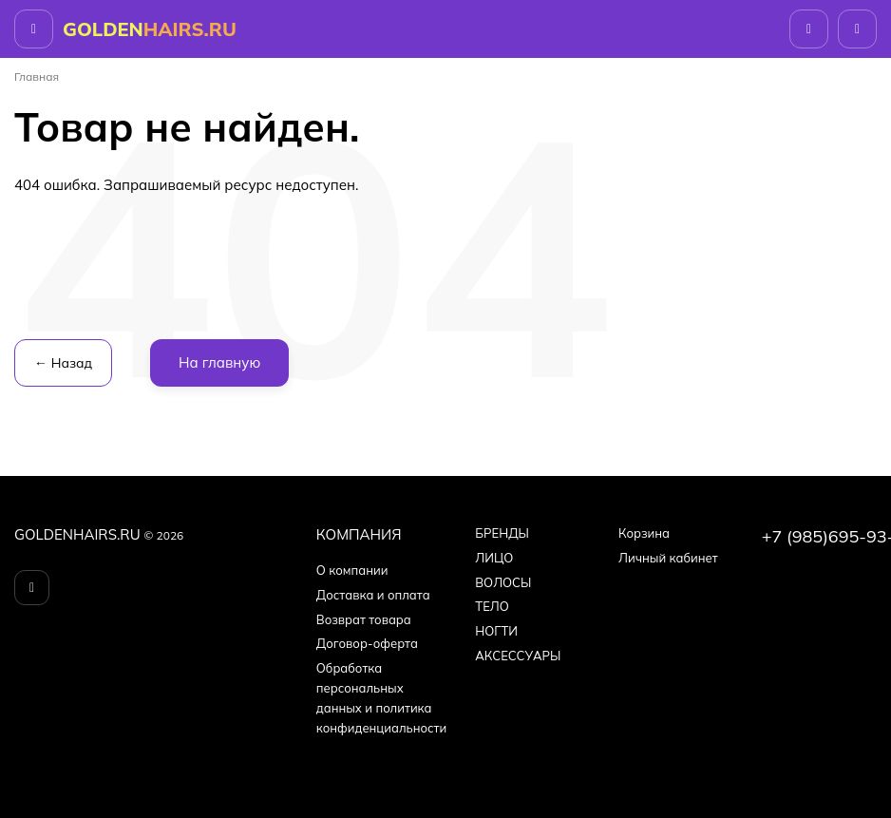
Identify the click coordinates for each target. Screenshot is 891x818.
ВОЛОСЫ (503, 582)
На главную (219, 362)
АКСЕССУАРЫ (517, 655)
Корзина (644, 533)
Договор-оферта (367, 643)
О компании (352, 570)
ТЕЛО (491, 606)
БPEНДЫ (502, 533)
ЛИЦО (494, 557)
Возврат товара (363, 619)
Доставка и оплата (373, 594)
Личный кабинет (668, 557)
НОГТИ (496, 630)
